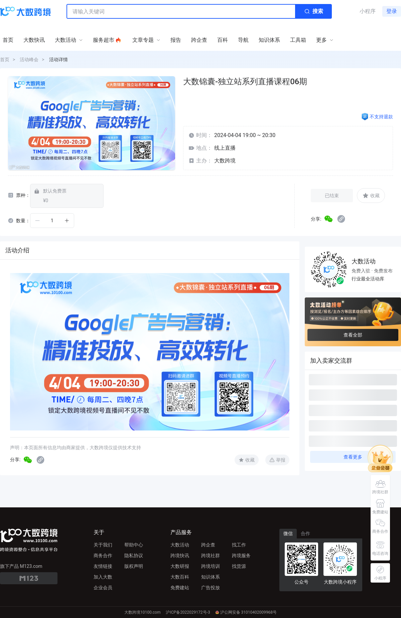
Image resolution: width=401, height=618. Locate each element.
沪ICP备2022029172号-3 (188, 612)
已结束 (332, 195)
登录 (391, 11)
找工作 (239, 544)
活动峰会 (29, 59)
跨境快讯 (179, 555)
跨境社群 (210, 555)
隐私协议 (133, 555)
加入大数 (103, 577)
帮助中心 (133, 544)
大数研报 (179, 566)
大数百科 (179, 577)
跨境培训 (210, 566)
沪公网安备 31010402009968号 (246, 612)
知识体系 (210, 577)
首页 (4, 59)
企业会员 (103, 587)
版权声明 (133, 566)
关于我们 (103, 544)
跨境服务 (241, 555)
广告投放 (210, 587)
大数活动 (179, 544)
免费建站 (179, 587)
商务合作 (103, 555)
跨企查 (208, 544)
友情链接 (103, 566)
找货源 (239, 566)
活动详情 (58, 59)
